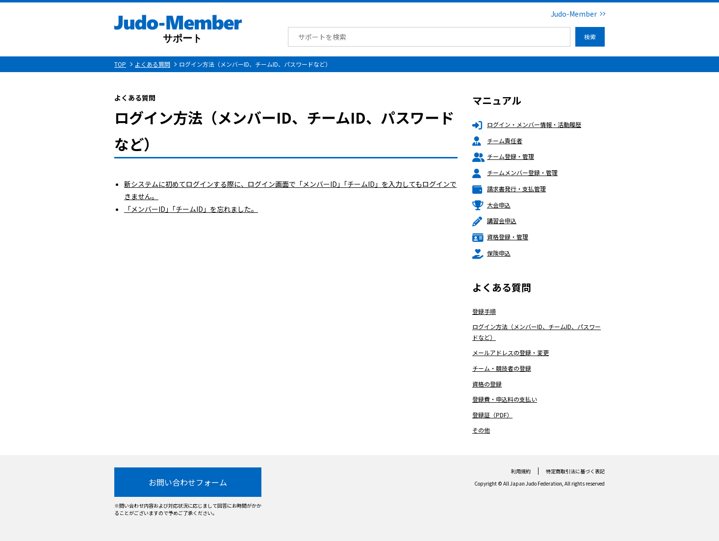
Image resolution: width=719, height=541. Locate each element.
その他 (481, 430)
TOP (120, 64)
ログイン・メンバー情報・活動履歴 (526, 124)
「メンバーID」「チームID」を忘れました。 (191, 209)
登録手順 (484, 311)
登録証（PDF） (492, 415)
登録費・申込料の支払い (504, 399)
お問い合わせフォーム (188, 482)
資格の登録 (487, 384)
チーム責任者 (497, 140)
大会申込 (491, 205)
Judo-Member (574, 14)
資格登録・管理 (500, 236)
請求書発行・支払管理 (509, 188)
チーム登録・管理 (503, 156)
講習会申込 (494, 220)
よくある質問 (152, 64)
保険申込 (491, 253)
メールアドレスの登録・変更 (510, 352)
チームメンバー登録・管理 (515, 172)
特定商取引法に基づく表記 (575, 471)
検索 (590, 36)
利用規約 (521, 471)
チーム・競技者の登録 (501, 368)
